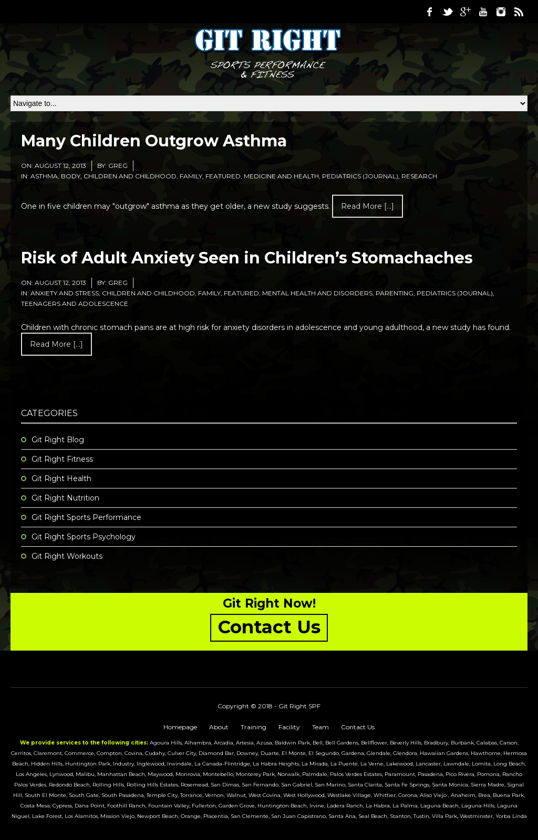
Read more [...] (367, 206)
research (419, 176)
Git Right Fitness (62, 459)
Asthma (44, 176)
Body (70, 176)
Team (320, 727)
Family (191, 176)
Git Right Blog (58, 439)
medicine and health (281, 176)
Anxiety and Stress (64, 293)
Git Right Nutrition (65, 498)
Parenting (394, 293)
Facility (289, 727)
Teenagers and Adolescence (74, 303)
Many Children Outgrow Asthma (154, 141)
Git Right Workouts (67, 556)
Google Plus (465, 11)
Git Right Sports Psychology (84, 536)
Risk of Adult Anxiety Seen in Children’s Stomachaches (247, 258)
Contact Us (358, 727)
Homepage (180, 727)
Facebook (429, 11)
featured (223, 176)
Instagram (501, 11)
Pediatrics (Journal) (360, 176)
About (219, 727)
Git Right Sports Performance (86, 517)
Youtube (483, 11)
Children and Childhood (130, 176)
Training (253, 727)
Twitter (447, 11)
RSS (518, 11)
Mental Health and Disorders (317, 293)
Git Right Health (61, 478)
